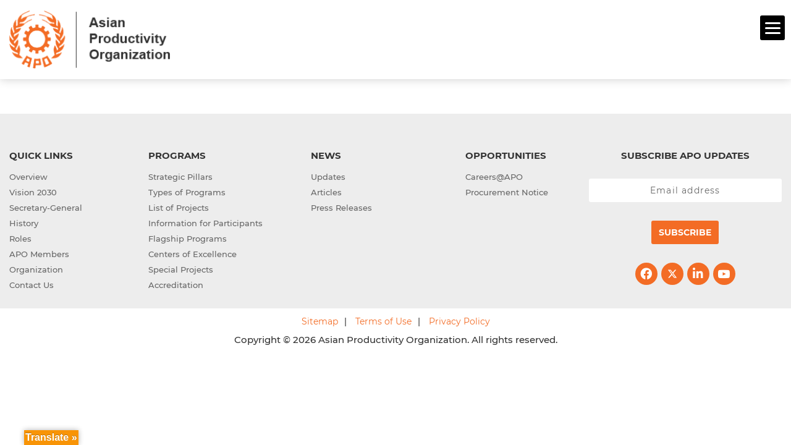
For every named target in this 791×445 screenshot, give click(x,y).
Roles (20, 237)
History (23, 221)
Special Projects (180, 268)
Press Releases (341, 206)
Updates (328, 175)
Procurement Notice (506, 190)
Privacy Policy (459, 319)
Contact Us (31, 283)
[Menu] (772, 27)
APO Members (39, 252)
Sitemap (320, 319)
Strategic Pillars (180, 175)
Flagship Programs (187, 237)
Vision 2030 (33, 190)
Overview (28, 175)
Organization (36, 268)
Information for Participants (205, 221)
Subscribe (685, 230)
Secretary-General (45, 206)
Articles (326, 190)
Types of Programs (187, 190)
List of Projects (178, 206)
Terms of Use (383, 319)
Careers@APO (494, 175)
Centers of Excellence (192, 252)
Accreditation (175, 283)
